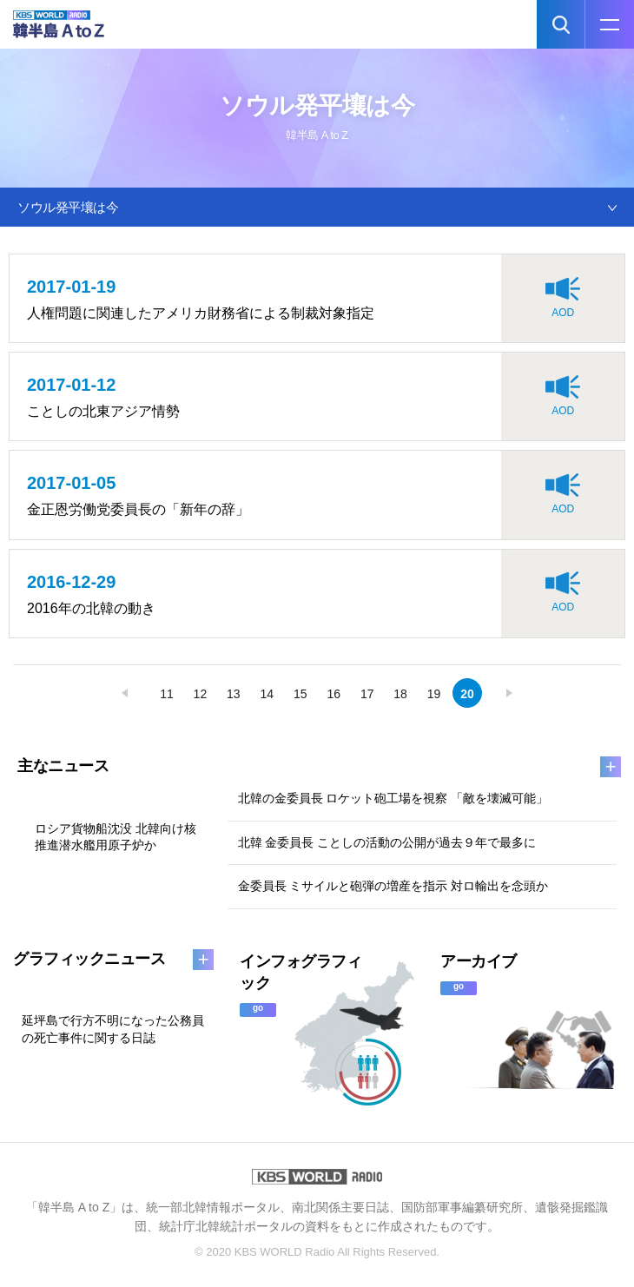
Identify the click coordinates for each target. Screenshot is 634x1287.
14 (267, 694)
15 (300, 694)
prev (125, 693)
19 (434, 694)
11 (167, 694)
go (258, 1008)
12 (201, 694)
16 (333, 694)
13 (234, 694)
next (509, 693)
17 (367, 694)
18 (400, 694)
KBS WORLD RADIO (317, 1177)
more (610, 766)
